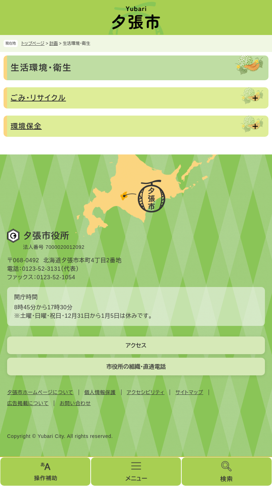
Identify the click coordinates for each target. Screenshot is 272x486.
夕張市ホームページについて (40, 392)
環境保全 (26, 126)
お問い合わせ (75, 403)
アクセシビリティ (146, 392)
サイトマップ (189, 392)
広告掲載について (28, 403)
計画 (53, 43)
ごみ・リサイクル (38, 98)
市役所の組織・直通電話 (136, 367)
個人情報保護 (100, 392)
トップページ (33, 43)
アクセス (135, 345)
